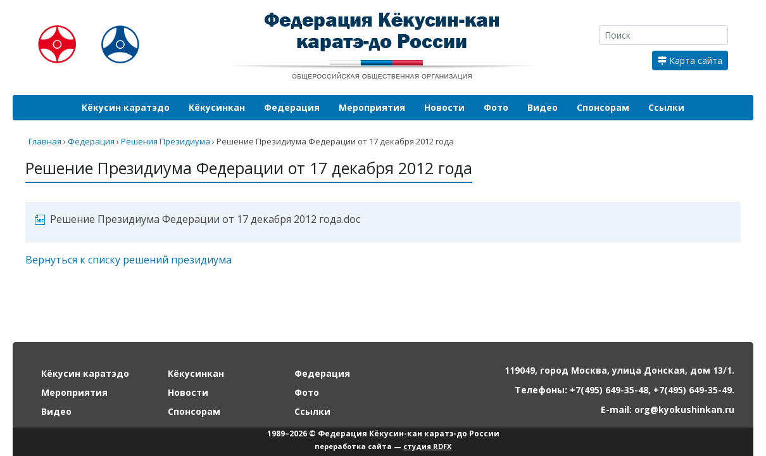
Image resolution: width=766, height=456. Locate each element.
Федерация (292, 107)
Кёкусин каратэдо (126, 107)
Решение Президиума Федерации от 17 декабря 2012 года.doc (205, 219)
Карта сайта (690, 60)
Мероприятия (372, 107)
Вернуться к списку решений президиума (128, 260)
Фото (496, 107)
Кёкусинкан (217, 107)
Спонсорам (603, 107)
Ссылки (666, 107)
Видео (542, 107)
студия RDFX (427, 446)
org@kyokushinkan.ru (684, 409)
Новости (444, 107)
